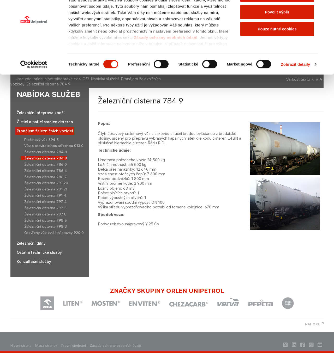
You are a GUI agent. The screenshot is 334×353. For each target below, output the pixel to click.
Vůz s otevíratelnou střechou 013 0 (54, 146)
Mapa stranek (46, 346)
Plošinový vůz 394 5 (41, 140)
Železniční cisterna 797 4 (45, 202)
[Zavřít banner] (326, 8)
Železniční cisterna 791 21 (45, 189)
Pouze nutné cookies (277, 48)
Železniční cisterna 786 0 (45, 164)
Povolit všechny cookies (277, 13)
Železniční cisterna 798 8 (45, 226)
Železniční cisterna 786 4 (45, 171)
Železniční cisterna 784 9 (45, 158)
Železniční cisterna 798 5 (45, 220)
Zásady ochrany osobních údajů (166, 56)
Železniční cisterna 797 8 (45, 214)
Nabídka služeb (48, 94)
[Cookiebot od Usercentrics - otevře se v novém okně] (34, 83)
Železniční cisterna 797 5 (45, 208)
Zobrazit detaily (295, 83)
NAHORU (312, 324)
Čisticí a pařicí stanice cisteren (45, 122)
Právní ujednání (73, 346)
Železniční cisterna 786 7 (45, 177)
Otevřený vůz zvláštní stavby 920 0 (54, 233)
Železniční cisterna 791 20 (46, 183)
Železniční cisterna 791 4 (45, 195)
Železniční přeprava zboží (40, 112)
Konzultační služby (34, 261)
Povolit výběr (277, 31)
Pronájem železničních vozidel (45, 131)
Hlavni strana (20, 346)
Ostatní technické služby (39, 252)
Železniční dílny (31, 243)
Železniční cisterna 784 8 (45, 152)
